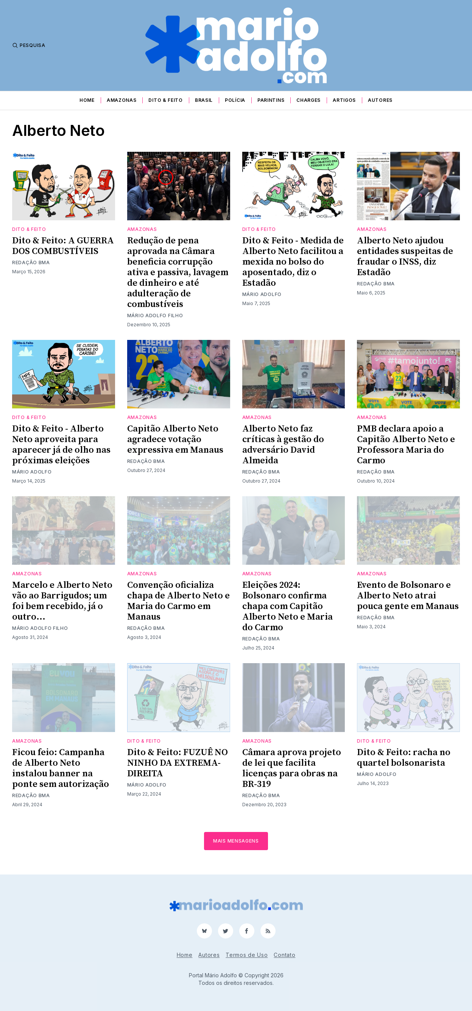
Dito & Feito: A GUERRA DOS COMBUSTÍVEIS (63, 246)
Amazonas (122, 100)
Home (87, 100)
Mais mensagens (236, 841)
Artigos (344, 100)
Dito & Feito (165, 100)
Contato (284, 955)
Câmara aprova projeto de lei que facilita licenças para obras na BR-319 (291, 768)
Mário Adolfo (262, 294)
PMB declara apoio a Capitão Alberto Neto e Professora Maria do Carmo (406, 444)
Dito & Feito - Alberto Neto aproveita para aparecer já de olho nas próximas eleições (61, 444)
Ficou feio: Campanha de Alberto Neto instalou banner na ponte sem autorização (60, 768)
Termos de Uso (247, 955)
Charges (308, 100)
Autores (380, 100)
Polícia (235, 100)
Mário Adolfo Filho (155, 315)
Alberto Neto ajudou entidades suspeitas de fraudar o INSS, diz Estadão (405, 256)
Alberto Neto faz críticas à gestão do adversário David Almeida (283, 444)
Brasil (204, 100)
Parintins (270, 100)
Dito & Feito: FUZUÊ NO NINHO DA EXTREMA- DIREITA (177, 763)
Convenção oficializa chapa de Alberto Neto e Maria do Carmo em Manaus (178, 601)
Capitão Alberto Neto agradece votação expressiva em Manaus (175, 439)
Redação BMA (31, 262)
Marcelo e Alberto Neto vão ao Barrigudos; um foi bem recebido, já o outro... (62, 601)
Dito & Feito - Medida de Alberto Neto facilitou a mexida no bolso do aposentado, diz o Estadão (293, 262)
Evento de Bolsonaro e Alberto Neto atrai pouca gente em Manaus (408, 595)
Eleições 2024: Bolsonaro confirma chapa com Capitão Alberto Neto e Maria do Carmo (287, 606)
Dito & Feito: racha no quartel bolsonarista (403, 758)
